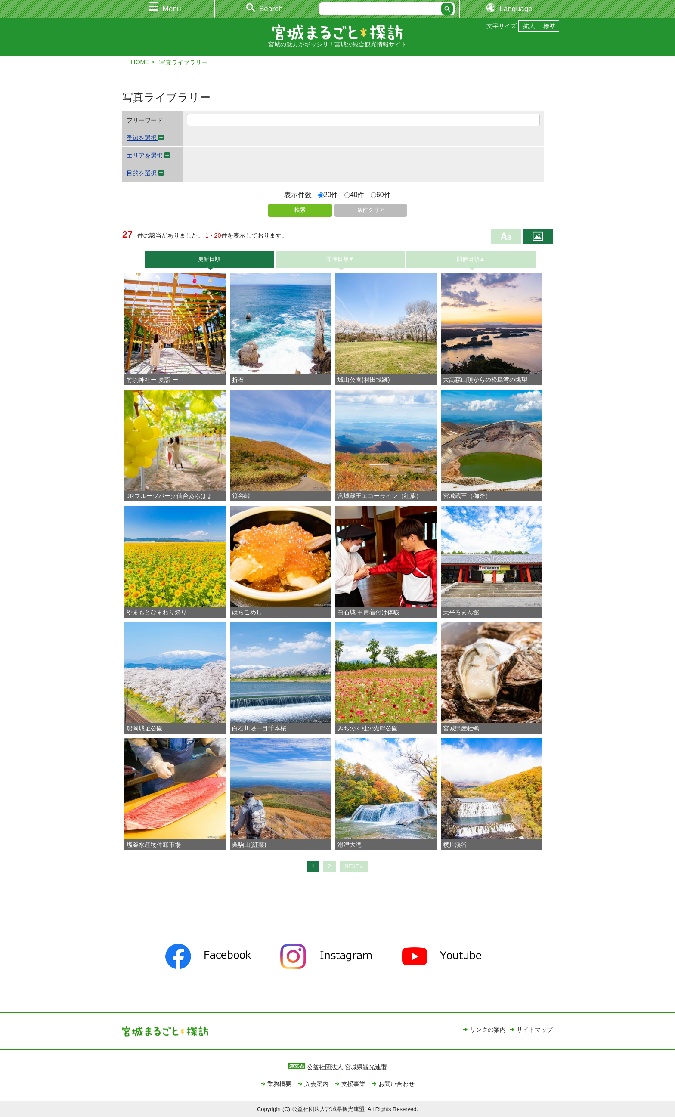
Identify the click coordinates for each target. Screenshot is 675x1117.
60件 (381, 194)
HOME (140, 62)
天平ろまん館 (461, 612)
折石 (238, 379)
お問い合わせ (396, 1083)
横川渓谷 (455, 844)
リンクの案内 (488, 1029)
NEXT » (354, 866)
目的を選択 (145, 173)
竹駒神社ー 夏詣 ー (152, 379)
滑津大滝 (350, 844)
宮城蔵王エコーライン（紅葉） (380, 495)
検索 (300, 210)
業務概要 (279, 1083)
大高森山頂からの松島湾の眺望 (485, 379)
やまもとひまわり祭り (157, 612)
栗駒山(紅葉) (249, 844)
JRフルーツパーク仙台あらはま (170, 495)
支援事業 (353, 1083)
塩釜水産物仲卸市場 (154, 844)
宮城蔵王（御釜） (467, 495)
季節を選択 (145, 137)
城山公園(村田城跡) (364, 379)
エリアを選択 (148, 155)
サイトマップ (535, 1029)
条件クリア (371, 210)
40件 (354, 194)
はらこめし (247, 612)
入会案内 (316, 1083)
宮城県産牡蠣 (461, 728)
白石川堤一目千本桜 (259, 728)
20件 (328, 194)
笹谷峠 (241, 495)
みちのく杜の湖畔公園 (368, 728)
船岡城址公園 (145, 728)
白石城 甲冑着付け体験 (368, 612)
